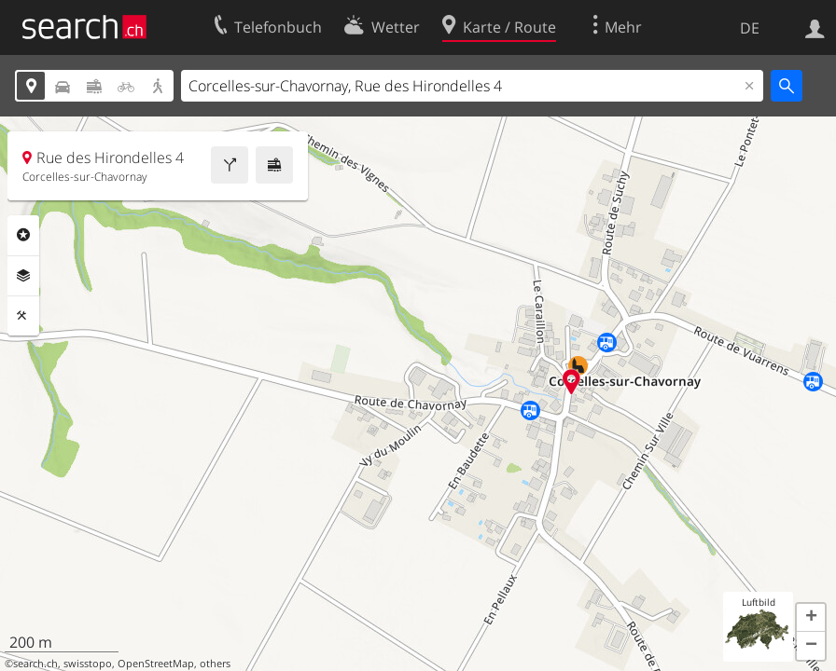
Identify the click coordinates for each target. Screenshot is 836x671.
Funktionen (23, 316)
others (215, 663)
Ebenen (23, 275)
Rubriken (23, 234)
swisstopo (87, 663)
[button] (811, 618)
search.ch (35, 663)
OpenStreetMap (156, 663)
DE (749, 28)
